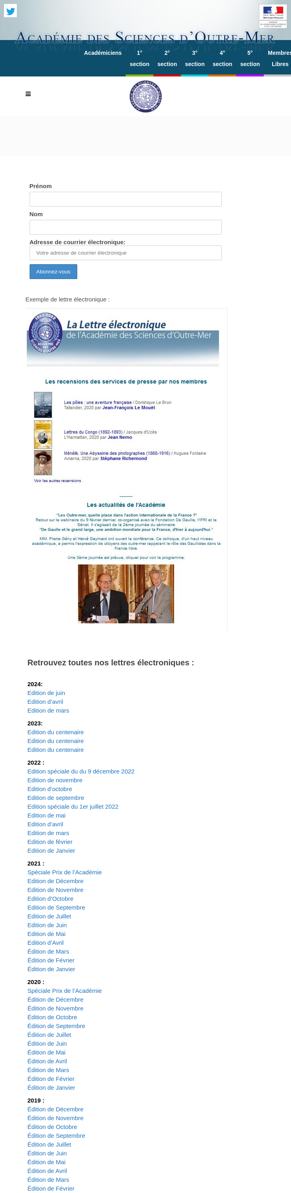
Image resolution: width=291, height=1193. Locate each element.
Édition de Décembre (56, 999)
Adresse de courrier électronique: (126, 249)
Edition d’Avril (46, 942)
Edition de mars (48, 710)
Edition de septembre (56, 797)
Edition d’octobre (50, 788)
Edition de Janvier (51, 850)
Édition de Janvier (51, 969)
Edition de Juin (47, 925)
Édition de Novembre (56, 1008)
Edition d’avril (45, 701)
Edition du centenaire (56, 732)
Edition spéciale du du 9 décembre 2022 (82, 771)
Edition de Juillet (49, 916)
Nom (36, 214)
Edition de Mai (47, 933)
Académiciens (103, 53)
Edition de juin (46, 692)
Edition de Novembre (56, 889)
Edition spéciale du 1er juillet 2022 (73, 806)
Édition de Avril (47, 1061)
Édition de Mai (47, 1052)
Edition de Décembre (56, 881)
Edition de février (50, 841)
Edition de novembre (55, 780)
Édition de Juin (47, 1043)
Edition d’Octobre (51, 898)
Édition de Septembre (56, 1025)
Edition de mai (47, 815)
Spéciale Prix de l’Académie (65, 872)
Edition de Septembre (56, 907)
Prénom (41, 186)
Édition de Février (51, 960)
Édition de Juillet (49, 1034)
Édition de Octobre (52, 1017)
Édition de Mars (48, 951)
